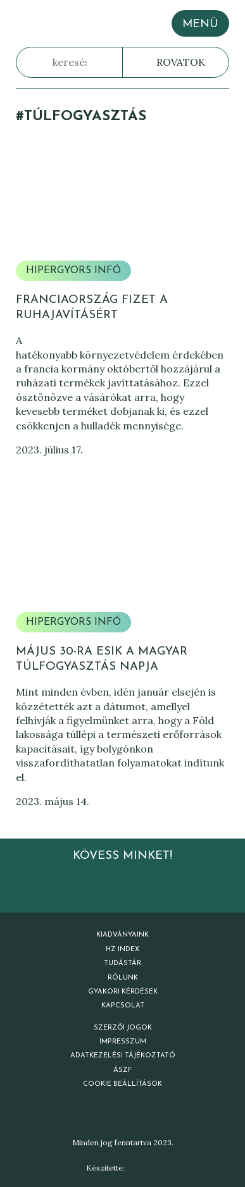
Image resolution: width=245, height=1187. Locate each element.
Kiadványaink (122, 935)
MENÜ (200, 24)
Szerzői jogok (123, 1027)
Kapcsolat (122, 1005)
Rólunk (123, 978)
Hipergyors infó (73, 271)
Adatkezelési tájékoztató (122, 1055)
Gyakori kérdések (123, 991)
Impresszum (122, 1041)
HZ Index (122, 949)
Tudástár (122, 963)
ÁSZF (122, 1070)
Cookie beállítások (122, 1084)
